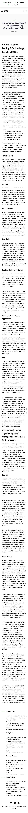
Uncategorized (14, 20)
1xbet (24, 666)
